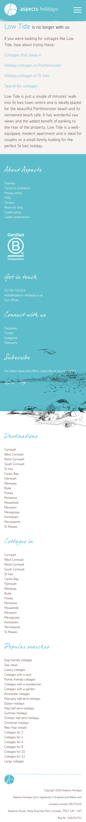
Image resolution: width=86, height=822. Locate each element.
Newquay (10, 483)
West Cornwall (13, 454)
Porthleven (11, 517)
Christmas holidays (16, 723)
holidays (39, 9)
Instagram (10, 338)
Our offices (11, 300)
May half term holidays (19, 708)
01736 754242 (14, 290)
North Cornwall (14, 459)
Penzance (10, 498)
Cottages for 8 (13, 747)
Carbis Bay (11, 473)
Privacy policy (13, 193)
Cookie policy (12, 212)
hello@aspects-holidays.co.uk (23, 295)
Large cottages (14, 761)
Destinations (21, 437)
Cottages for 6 (13, 742)
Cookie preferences (17, 217)
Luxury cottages (14, 670)
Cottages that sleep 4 (22, 55)
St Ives (8, 469)
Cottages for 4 (13, 737)
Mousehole (11, 502)
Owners (9, 202)
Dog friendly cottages (18, 660)
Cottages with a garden (19, 689)
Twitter (9, 333)
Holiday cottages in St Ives (27, 76)
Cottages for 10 (14, 751)
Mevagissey (11, 512)
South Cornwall (14, 464)
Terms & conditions (17, 188)
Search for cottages (21, 86)
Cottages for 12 (14, 756)
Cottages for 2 (13, 732)
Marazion (10, 507)
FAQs (7, 198)
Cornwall (10, 449)
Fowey (8, 493)
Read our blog (13, 207)
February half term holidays (22, 698)
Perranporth (12, 522)
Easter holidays (14, 703)
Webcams (10, 342)
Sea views (11, 665)
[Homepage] (10, 9)
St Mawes (10, 526)
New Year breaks (15, 727)
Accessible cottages (17, 694)
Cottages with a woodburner (23, 684)
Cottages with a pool (17, 674)
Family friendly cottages (19, 679)
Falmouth (10, 478)
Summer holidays (15, 713)
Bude (7, 488)
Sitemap (9, 183)
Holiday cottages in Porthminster (32, 66)
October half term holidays (21, 718)
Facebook (10, 328)
